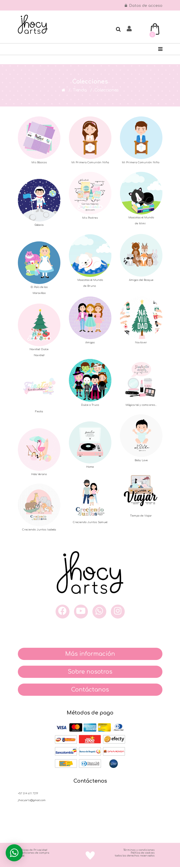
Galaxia (39, 224)
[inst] (118, 611)
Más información (90, 654)
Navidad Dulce (38, 349)
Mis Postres (90, 217)
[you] (81, 611)
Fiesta (39, 411)
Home (90, 466)
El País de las (39, 287)
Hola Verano (39, 474)
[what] (99, 611)
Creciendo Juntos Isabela (39, 529)
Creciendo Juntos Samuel (90, 522)
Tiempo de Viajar (141, 515)
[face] (62, 611)
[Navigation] (160, 49)
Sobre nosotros (90, 671)
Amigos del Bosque (141, 280)
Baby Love (141, 460)
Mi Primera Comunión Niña (90, 162)
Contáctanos (90, 689)
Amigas (90, 342)
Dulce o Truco (90, 405)
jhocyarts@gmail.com (32, 800)
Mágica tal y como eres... (141, 405)
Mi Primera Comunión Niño (141, 162)
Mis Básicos (39, 162)
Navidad (39, 355)
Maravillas (39, 293)
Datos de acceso (143, 6)
